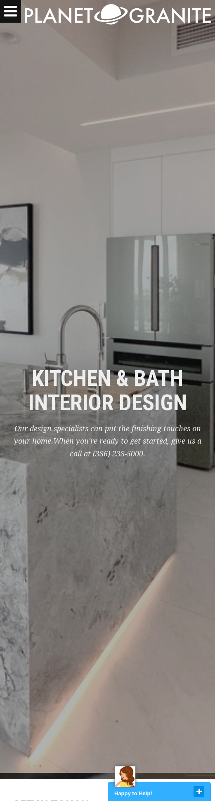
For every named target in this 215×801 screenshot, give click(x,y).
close (199, 791)
